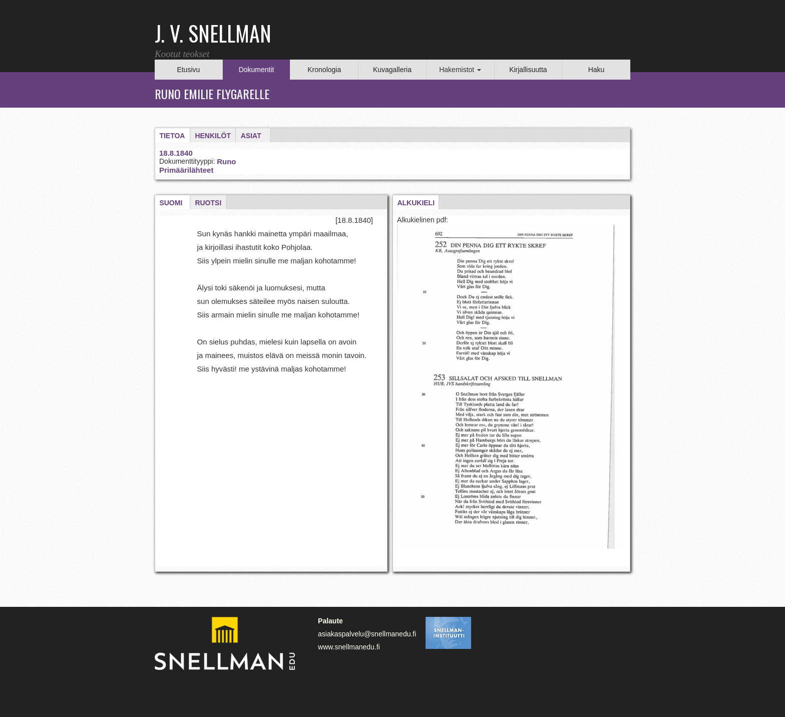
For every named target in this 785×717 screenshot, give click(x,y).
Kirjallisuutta (528, 70)
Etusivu (188, 70)
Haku (596, 70)
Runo (226, 161)
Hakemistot (460, 70)
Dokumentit (256, 70)
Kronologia (324, 70)
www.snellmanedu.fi (349, 647)
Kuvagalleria (392, 70)
